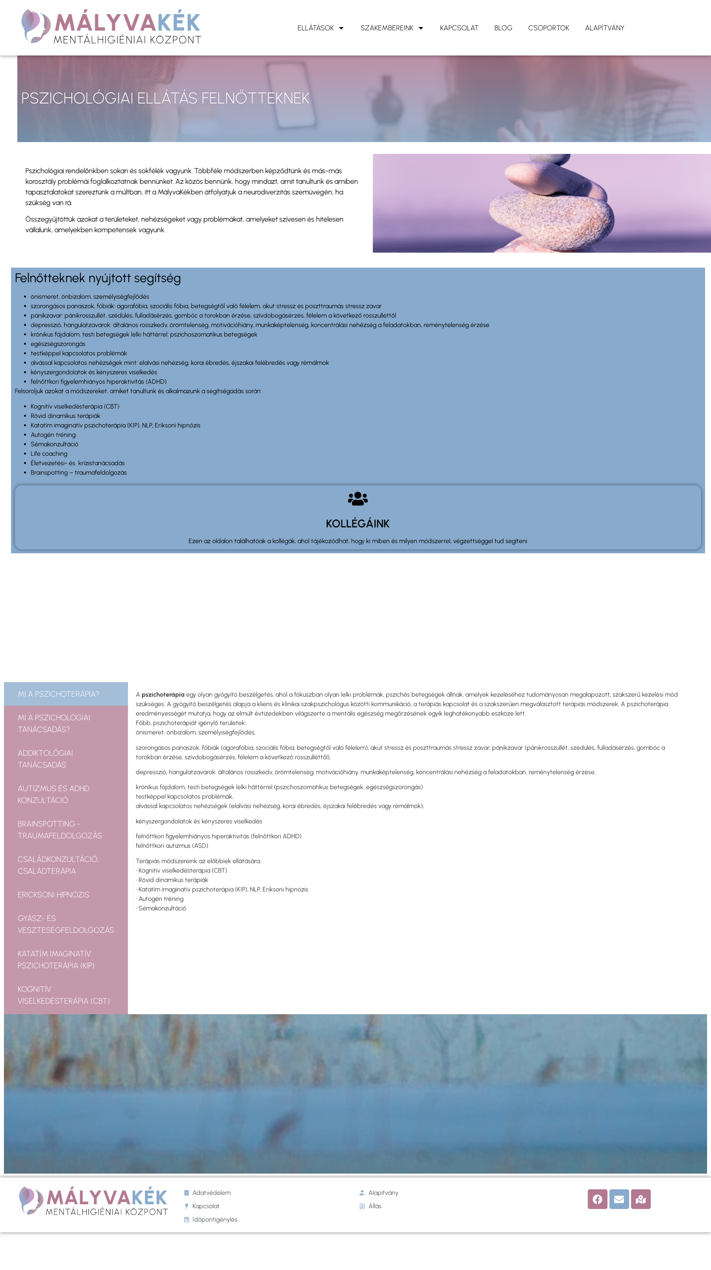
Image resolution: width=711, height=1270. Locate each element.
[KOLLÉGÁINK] (358, 498)
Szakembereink (392, 27)
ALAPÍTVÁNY (604, 28)
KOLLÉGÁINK (358, 523)
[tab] (66, 872)
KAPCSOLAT (459, 28)
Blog (503, 28)
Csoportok (548, 28)
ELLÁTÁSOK (321, 27)
